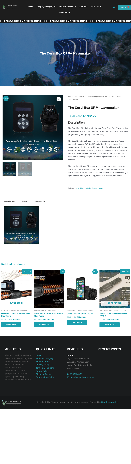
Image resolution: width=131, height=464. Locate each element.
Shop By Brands (67, 7)
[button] (114, 7)
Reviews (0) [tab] (39, 201)
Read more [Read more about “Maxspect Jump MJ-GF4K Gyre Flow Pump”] (11, 325)
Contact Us (96, 7)
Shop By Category (46, 7)
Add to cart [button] (44, 325)
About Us (83, 7)
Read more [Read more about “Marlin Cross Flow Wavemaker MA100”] (109, 325)
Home (30, 7)
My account (64, 12)
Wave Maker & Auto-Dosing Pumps (89, 96)
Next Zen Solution (109, 402)
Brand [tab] (24, 201)
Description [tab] (9, 201)
